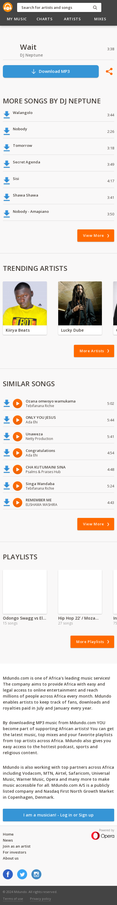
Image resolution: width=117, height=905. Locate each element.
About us (11, 858)
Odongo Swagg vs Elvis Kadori (25, 618)
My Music (17, 18)
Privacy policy (40, 898)
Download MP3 (50, 71)
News (8, 840)
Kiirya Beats (18, 330)
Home (8, 834)
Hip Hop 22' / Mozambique (80, 618)
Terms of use (13, 898)
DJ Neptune (31, 55)
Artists (72, 18)
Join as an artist (17, 846)
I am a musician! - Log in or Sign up (58, 815)
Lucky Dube (72, 330)
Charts (45, 18)
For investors (14, 852)
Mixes (100, 18)
